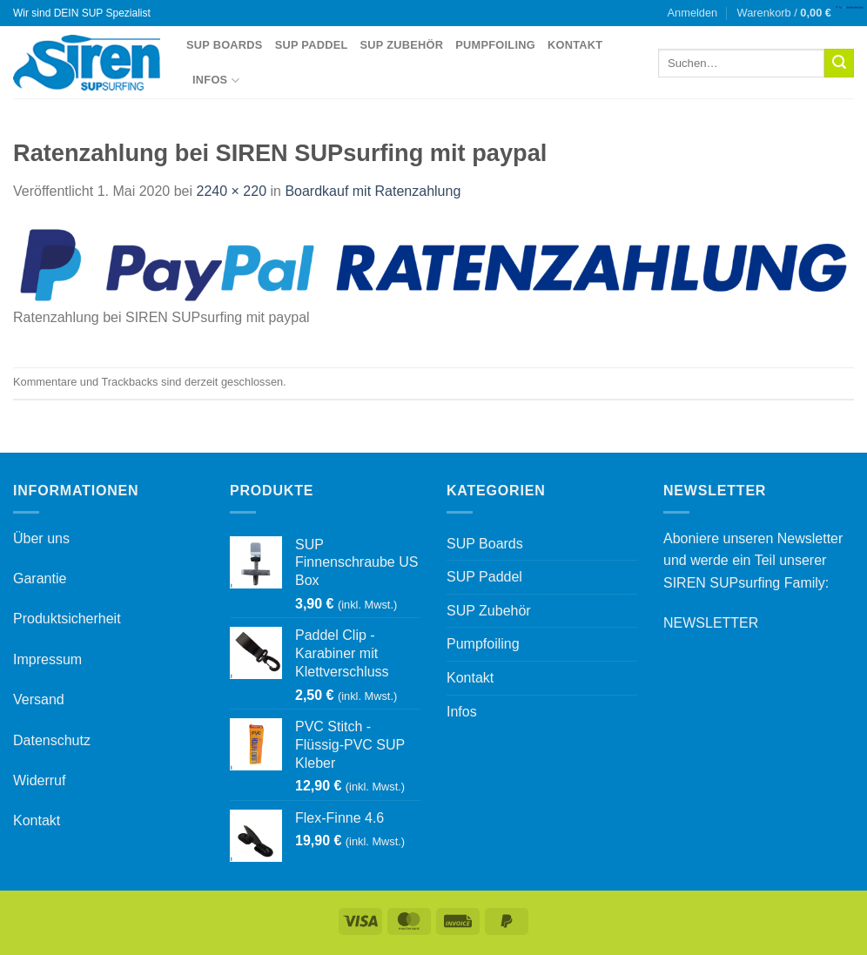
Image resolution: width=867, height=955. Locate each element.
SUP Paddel (311, 44)
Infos (215, 80)
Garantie (39, 578)
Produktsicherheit (67, 618)
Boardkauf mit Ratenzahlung (372, 191)
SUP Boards (224, 44)
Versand (38, 699)
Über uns (41, 538)
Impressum (47, 659)
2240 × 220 (232, 191)
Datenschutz (52, 740)
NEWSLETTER (710, 622)
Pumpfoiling (495, 44)
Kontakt (575, 44)
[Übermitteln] (839, 63)
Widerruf (39, 780)
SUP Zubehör (402, 44)
